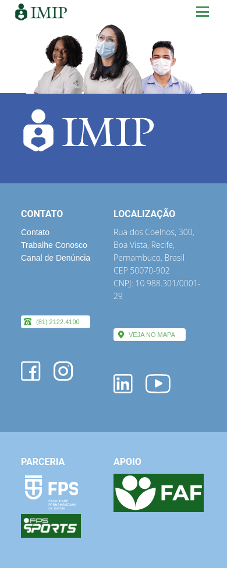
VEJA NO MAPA (152, 334)
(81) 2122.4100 (58, 321)
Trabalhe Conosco (54, 245)
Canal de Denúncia (55, 257)
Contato (35, 232)
